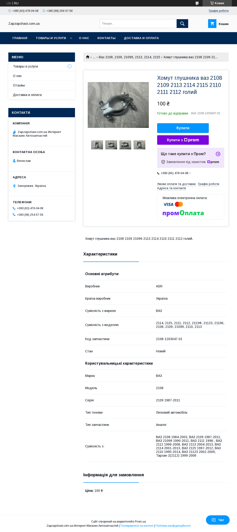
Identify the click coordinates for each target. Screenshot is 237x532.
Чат (218, 520)
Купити (183, 128)
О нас (84, 38)
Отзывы (19, 85)
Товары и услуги (51, 38)
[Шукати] (182, 23)
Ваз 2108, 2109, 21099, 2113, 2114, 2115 (129, 57)
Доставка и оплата (141, 38)
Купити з (183, 140)
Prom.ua (140, 521)
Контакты (106, 38)
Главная (19, 38)
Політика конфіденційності (173, 525)
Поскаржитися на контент (136, 525)
